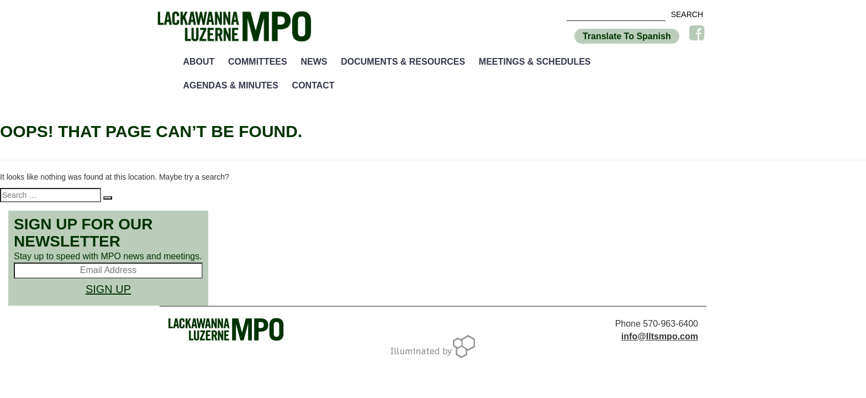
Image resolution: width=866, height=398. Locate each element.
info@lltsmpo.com (659, 336)
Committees (257, 61)
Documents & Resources (403, 61)
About (198, 61)
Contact (313, 85)
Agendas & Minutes (230, 85)
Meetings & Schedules (535, 61)
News (313, 61)
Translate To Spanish (627, 36)
